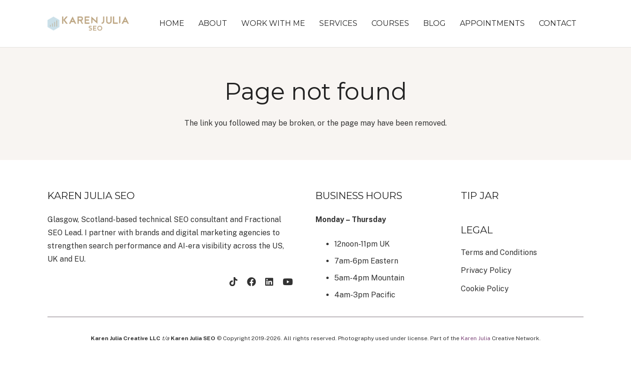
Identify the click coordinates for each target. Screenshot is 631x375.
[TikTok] (233, 281)
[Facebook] (251, 281)
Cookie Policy (485, 288)
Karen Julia (475, 338)
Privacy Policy (486, 270)
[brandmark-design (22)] (88, 23)
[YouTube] (288, 281)
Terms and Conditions (499, 252)
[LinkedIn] (269, 281)
